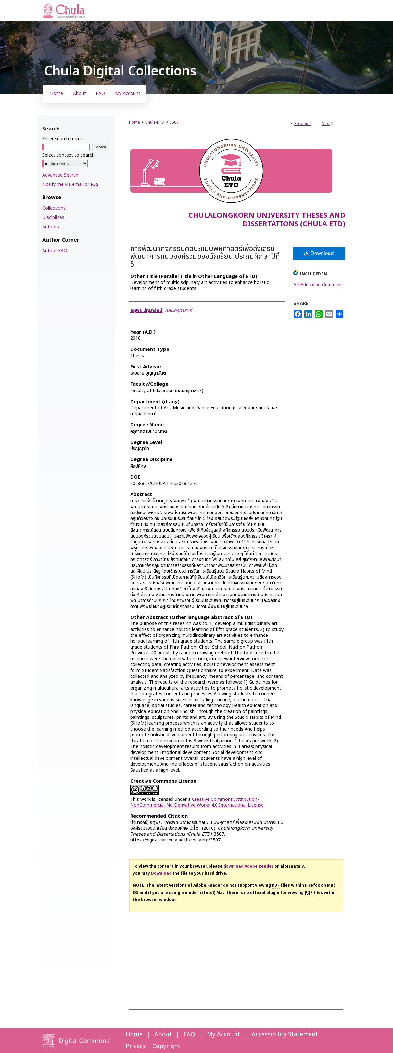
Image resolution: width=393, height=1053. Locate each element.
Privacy (136, 1046)
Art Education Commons (318, 284)
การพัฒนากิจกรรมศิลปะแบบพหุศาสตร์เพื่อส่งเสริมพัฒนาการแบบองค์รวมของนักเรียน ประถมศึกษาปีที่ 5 (205, 256)
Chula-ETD (154, 122)
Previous (302, 124)
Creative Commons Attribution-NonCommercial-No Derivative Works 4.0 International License (197, 802)
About (163, 1034)
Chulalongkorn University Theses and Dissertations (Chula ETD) (266, 219)
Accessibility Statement (285, 1034)
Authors (50, 227)
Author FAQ (54, 250)
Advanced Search (60, 175)
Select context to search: (68, 155)
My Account (223, 1034)
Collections (54, 208)
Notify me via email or (70, 184)
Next (326, 124)
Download (319, 253)
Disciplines (53, 217)
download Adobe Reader (248, 866)
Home (134, 122)
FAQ (189, 1034)
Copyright (166, 1046)
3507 (174, 122)
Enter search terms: (63, 138)
